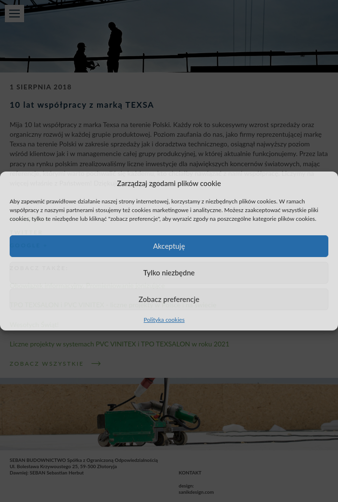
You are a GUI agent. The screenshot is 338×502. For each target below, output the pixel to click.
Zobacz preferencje (169, 299)
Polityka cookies (164, 319)
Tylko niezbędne (169, 272)
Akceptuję (169, 246)
